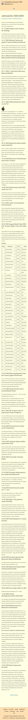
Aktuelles (5, 709)
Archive (10, 18)
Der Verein (11, 709)
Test (14, 713)
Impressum (12, 711)
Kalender (7, 711)
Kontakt (21, 711)
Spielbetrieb (22, 709)
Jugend (16, 709)
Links (17, 711)
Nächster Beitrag (14, 695)
